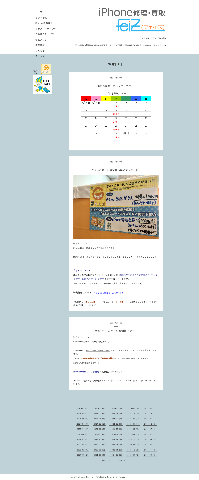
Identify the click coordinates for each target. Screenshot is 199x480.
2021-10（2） (83, 455)
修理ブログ (41, 39)
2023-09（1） (117, 429)
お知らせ (40, 50)
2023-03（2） (133, 434)
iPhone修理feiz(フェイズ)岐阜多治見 (93, 477)
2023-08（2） (133, 429)
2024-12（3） (133, 413)
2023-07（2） (150, 429)
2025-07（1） (100, 408)
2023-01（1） (83, 439)
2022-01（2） (117, 450)
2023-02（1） (150, 434)
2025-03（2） (83, 413)
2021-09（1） (100, 455)
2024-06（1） (133, 419)
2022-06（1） (117, 444)
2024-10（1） (150, 413)
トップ (38, 12)
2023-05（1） (100, 434)
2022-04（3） (150, 444)
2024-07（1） (117, 419)
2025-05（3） (133, 408)
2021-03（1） (125, 460)
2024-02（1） (117, 424)
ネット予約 (41, 17)
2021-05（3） (108, 460)
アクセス (40, 56)
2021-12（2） (133, 450)
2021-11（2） (150, 450)
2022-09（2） (150, 439)
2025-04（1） (150, 408)
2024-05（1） (150, 419)
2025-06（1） (117, 408)
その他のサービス (44, 34)
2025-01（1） (117, 413)
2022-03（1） (83, 450)
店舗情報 (40, 45)
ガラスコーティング (46, 28)
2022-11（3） (117, 439)
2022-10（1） (133, 439)
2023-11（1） (83, 429)
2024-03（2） (100, 424)
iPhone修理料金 (44, 23)
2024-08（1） (100, 419)
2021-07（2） (133, 455)
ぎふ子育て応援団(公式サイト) (108, 293)
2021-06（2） (150, 455)
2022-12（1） (100, 439)
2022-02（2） (100, 450)
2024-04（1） (83, 424)
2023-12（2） (150, 424)
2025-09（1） (83, 408)
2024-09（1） (83, 419)
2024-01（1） (133, 424)
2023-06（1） (83, 434)
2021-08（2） (117, 455)
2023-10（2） (100, 429)
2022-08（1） (83, 444)
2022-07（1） (100, 444)
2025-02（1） (100, 413)
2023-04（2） (117, 434)
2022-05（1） (133, 444)
